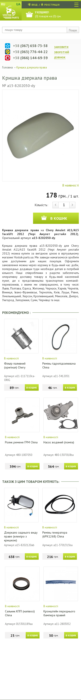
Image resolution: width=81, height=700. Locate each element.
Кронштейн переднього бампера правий (59, 613)
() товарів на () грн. (48, 14)
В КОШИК (31, 387)
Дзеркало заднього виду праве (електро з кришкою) (21, 536)
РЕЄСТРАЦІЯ (51, 4)
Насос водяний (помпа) (58, 442)
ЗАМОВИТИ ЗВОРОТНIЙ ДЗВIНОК (61, 52)
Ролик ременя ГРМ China (21, 442)
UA (18, 4)
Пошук (73, 30)
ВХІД (35, 4)
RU (3, 4)
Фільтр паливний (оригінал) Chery (14, 365)
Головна (7, 67)
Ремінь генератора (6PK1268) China (54, 534)
